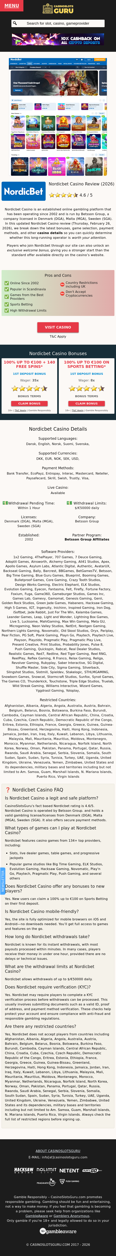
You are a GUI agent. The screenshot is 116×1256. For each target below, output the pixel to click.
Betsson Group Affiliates (87, 539)
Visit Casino (58, 327)
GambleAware (37, 1216)
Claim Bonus (29, 403)
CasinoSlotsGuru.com (50, 1245)
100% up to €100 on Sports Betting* (86, 364)
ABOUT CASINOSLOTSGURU (58, 1151)
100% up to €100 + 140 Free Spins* (29, 364)
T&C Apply (58, 336)
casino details (50, 233)
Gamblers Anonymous (71, 1216)
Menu (11, 5)
